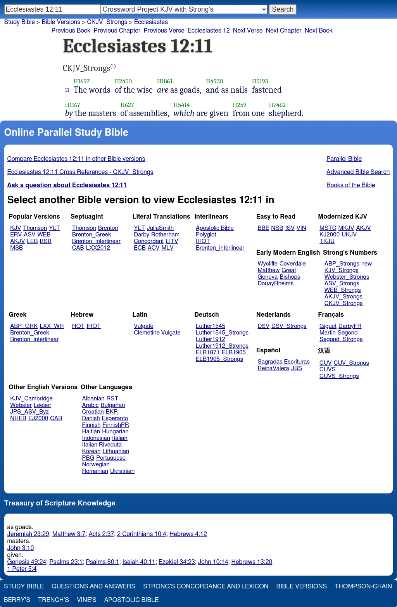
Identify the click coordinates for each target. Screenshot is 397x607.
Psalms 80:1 (102, 562)
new (366, 264)
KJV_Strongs (342, 270)
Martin (327, 333)
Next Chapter (284, 31)
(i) (113, 66)
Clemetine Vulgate (157, 333)
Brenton (108, 228)
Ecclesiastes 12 (209, 31)
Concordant (149, 241)
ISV (290, 228)
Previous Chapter (117, 31)
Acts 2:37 (101, 534)
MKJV (346, 228)
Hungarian (115, 432)
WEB (43, 235)
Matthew (269, 270)
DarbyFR (350, 326)
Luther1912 (210, 339)
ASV (29, 235)
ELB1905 (234, 352)
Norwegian (96, 464)
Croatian (93, 412)
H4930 (214, 81)
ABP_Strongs (342, 264)
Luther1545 (210, 326)
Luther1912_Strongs (222, 346)
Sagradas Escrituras (284, 362)
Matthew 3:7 (69, 534)
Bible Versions (60, 22)
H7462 (277, 105)
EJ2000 (38, 418)
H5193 (260, 81)
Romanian (95, 471)
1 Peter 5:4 (22, 569)
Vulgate (143, 326)
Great (288, 270)
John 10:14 (213, 562)
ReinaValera (273, 368)
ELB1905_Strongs (219, 359)
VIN (301, 228)
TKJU (327, 241)
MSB (16, 248)
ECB (139, 248)
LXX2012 (98, 248)
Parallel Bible (344, 159)
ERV (16, 235)
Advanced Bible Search (358, 172)
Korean (91, 451)
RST (113, 399)
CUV (325, 363)
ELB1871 (208, 352)
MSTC (327, 228)
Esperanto (115, 418)
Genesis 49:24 (27, 562)
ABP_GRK (24, 326)
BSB (46, 241)
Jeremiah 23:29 (28, 534)
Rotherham (165, 235)
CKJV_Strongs (344, 303)
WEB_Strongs (343, 290)
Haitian (91, 432)
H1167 (73, 105)
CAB (78, 248)
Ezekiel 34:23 (177, 562)
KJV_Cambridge (31, 399)
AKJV (17, 241)
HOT (78, 326)
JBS (296, 368)
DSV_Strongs (289, 326)
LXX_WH (52, 326)
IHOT (203, 241)
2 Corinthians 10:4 (141, 534)
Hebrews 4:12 (188, 534)
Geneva (268, 277)
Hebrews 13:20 (252, 562)
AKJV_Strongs (343, 297)
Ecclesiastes (151, 22)
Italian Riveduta (102, 445)
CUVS (327, 369)
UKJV (349, 235)
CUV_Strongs (351, 363)
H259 (240, 105)
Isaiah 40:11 (139, 562)
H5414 (182, 105)
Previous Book (71, 31)
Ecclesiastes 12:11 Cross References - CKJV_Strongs (80, 172)
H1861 (165, 81)
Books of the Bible (350, 185)
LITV (172, 241)
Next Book (319, 31)
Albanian (93, 399)
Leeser (42, 405)
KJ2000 (329, 235)
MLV (167, 248)
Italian (120, 438)
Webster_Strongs (347, 277)
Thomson (35, 228)
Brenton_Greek (91, 235)
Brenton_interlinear (96, 241)
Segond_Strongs (340, 339)
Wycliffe (268, 264)
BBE (263, 228)
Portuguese (111, 458)
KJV (15, 228)
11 (67, 89)
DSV (264, 326)
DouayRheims (276, 283)
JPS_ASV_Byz (29, 412)
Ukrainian (122, 471)
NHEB (18, 418)
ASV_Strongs (342, 283)
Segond (347, 333)
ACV (154, 248)
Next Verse (248, 31)
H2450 (123, 81)
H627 (127, 105)
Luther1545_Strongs (222, 333)
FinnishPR (115, 425)
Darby (141, 235)
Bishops (290, 277)
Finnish (91, 425)
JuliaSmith (160, 228)
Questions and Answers (93, 586)
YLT (54, 228)
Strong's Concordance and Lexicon (205, 586)
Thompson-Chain (363, 586)
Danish (91, 418)
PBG (88, 458)
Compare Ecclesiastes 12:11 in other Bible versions (76, 159)
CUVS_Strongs (339, 376)
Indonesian (96, 438)
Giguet (328, 326)
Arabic (90, 405)
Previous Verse (163, 31)
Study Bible (19, 22)
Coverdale (293, 264)
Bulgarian (112, 405)
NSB (277, 228)
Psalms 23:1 (66, 562)
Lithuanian (115, 451)
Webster (21, 405)
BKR (112, 412)
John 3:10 (20, 548)
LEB (32, 241)
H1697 (82, 81)
